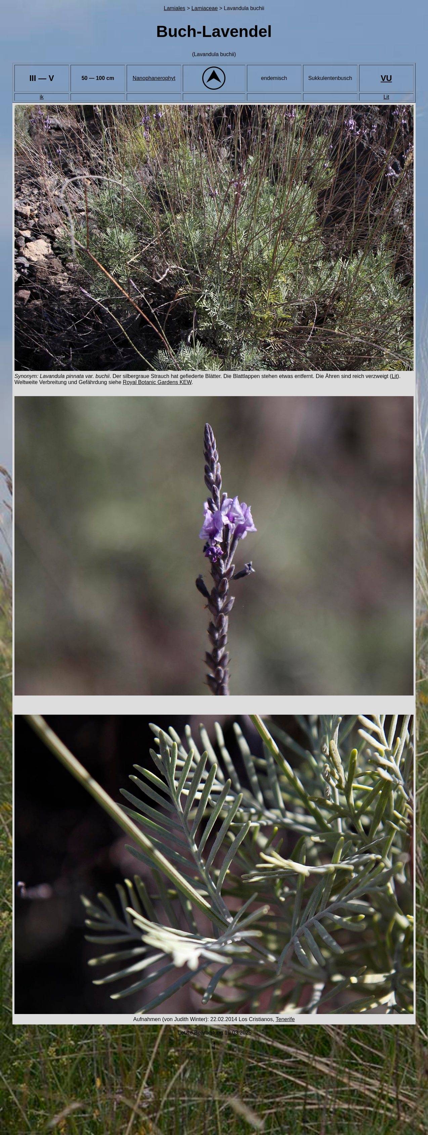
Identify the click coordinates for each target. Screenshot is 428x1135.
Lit (386, 97)
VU (386, 78)
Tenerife (285, 1019)
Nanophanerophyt (154, 78)
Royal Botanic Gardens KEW (157, 382)
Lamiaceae (204, 8)
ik (42, 97)
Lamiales (174, 8)
